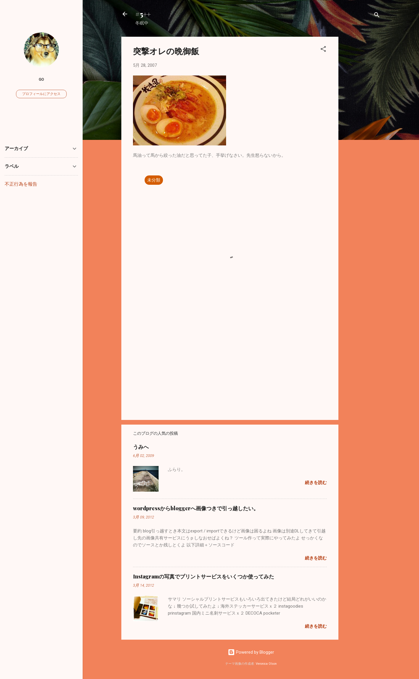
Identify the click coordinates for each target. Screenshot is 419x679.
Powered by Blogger (251, 652)
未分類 (153, 180)
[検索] (376, 16)
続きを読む (316, 482)
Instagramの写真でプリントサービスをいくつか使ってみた (203, 576)
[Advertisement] (361, 124)
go (41, 79)
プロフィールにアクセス (41, 94)
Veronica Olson (266, 664)
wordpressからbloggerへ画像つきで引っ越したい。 (196, 508)
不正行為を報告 (21, 184)
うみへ (141, 446)
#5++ (143, 14)
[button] (323, 49)
